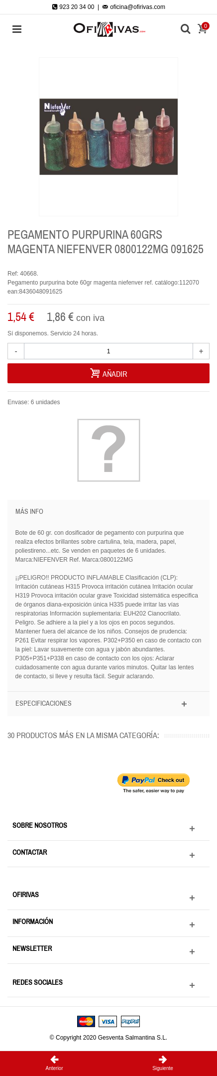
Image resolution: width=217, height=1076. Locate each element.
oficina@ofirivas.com (134, 6)
